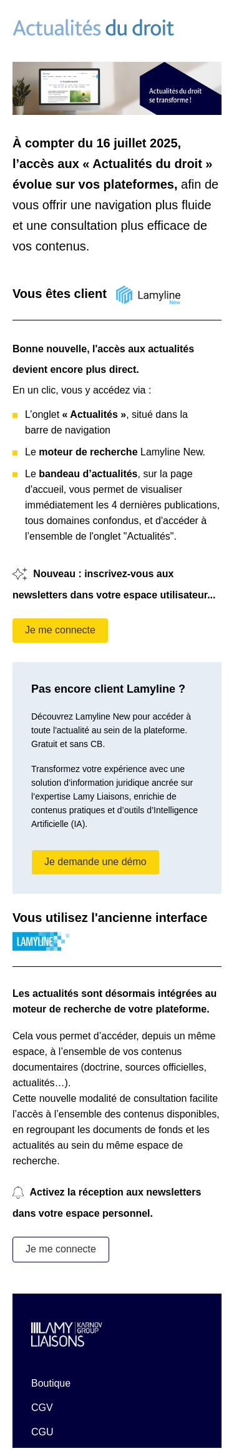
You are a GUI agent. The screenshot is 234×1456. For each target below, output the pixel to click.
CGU (42, 1432)
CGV (42, 1407)
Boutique (51, 1383)
